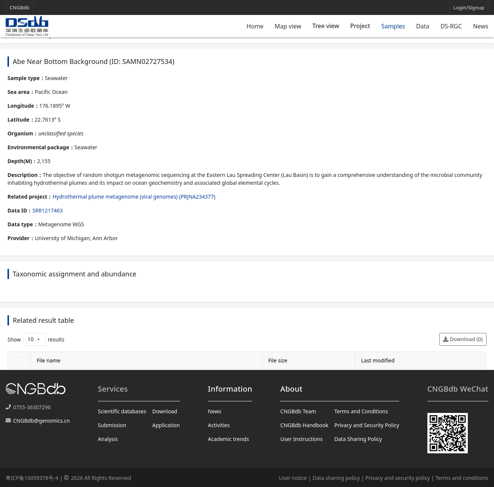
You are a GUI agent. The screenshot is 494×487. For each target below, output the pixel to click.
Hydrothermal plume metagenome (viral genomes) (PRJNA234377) (133, 196)
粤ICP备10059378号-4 (32, 477)
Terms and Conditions (361, 411)
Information (230, 389)
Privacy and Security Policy (366, 425)
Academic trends (228, 438)
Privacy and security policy (397, 477)
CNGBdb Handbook (304, 425)
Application (166, 425)
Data (422, 26)
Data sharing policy (336, 477)
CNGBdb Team (298, 411)
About (291, 389)
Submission (112, 425)
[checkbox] (19, 360)
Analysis (108, 438)
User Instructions (301, 438)
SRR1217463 (47, 210)
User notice (293, 477)
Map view (288, 26)
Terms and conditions (462, 477)
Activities (219, 425)
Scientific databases (122, 411)
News (480, 26)
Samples (393, 26)
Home (255, 26)
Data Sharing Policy (358, 438)
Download (164, 411)
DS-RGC (451, 26)
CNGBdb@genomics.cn (41, 420)
